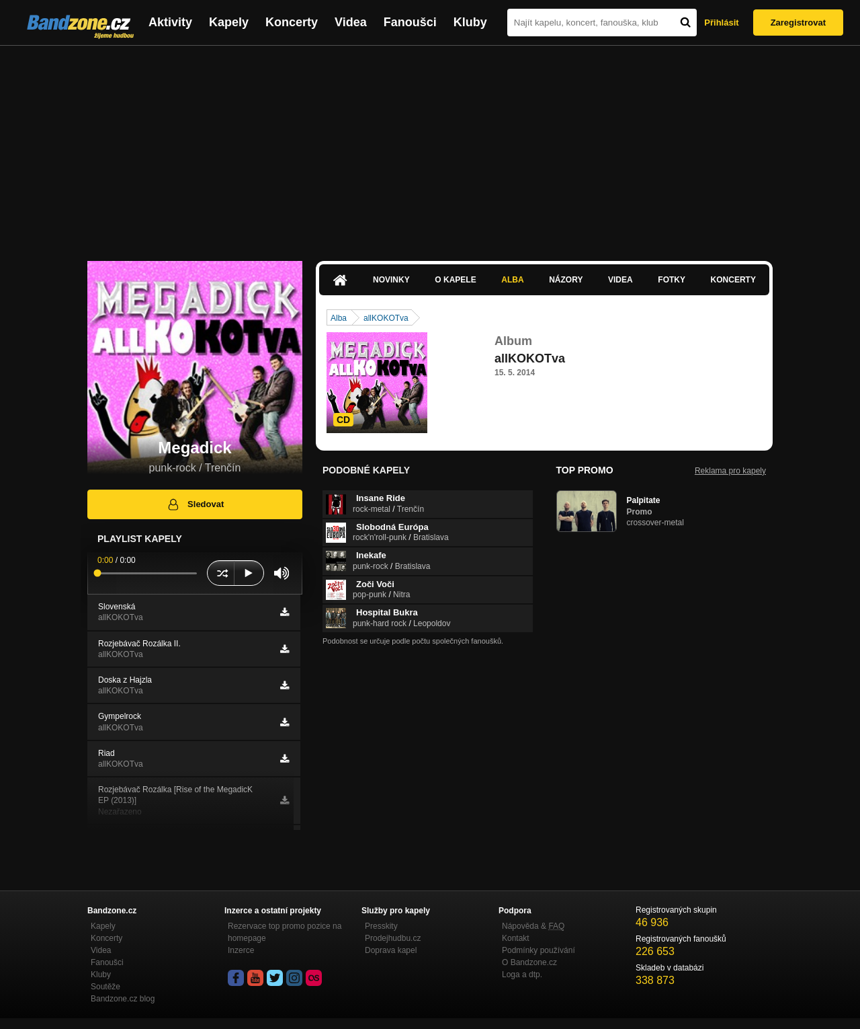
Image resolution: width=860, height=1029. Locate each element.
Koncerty (291, 22)
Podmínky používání (538, 950)
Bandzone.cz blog (123, 998)
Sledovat (195, 504)
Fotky (671, 279)
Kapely (229, 22)
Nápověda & (533, 926)
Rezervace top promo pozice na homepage (284, 932)
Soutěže (105, 986)
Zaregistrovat (798, 22)
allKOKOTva (385, 318)
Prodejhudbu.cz (393, 938)
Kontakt (515, 938)
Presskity (381, 926)
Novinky (391, 279)
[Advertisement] (430, 146)
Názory (566, 279)
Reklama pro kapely (730, 470)
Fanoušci (410, 22)
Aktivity (170, 22)
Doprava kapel (391, 950)
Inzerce (241, 950)
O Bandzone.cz (529, 962)
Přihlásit (721, 22)
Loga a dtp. (522, 974)
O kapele (455, 279)
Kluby (470, 22)
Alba (512, 279)
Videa (351, 22)
